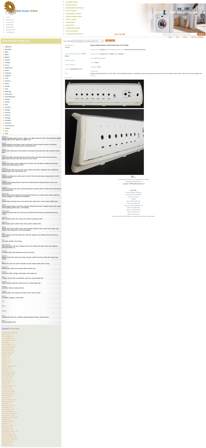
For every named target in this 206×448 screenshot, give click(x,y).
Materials (8, 94)
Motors (7, 99)
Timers (7, 128)
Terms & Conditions (197, 37)
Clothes (7, 62)
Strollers (8, 120)
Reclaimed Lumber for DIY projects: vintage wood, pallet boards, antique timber (133, 216)
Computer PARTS (73, 28)
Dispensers (9, 68)
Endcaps (8, 73)
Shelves (7, 115)
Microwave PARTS (73, 14)
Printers (8, 107)
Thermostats (9, 126)
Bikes (7, 55)
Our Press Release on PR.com (133, 192)
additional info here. (100, 58)
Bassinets (8, 49)
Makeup (8, 91)
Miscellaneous (10, 97)
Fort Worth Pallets (14, 328)
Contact (184, 37)
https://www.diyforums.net (134, 210)
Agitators (8, 47)
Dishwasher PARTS (74, 16)
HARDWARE (10, 25)
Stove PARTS (71, 11)
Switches (8, 123)
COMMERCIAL (10, 32)
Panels (7, 102)
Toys (6, 131)
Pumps (7, 110)
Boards (7, 60)
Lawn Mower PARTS (74, 34)
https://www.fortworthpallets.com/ (134, 205)
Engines (8, 76)
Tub (6, 133)
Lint (6, 89)
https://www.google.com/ (133, 203)
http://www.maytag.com (112, 49)
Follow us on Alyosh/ (133, 196)
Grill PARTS (71, 19)
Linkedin (133, 199)
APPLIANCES (10, 20)
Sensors (8, 112)
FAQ (177, 37)
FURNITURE (10, 22)
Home (170, 37)
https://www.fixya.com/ (133, 212)
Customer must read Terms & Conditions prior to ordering (133, 179)
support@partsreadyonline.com (133, 181)
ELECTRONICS (10, 30)
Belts (6, 52)
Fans (6, 78)
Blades (7, 57)
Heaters (8, 81)
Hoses (7, 83)
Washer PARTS (72, 2)
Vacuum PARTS (72, 31)
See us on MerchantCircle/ (134, 201)
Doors (7, 70)
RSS (134, 177)
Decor (7, 65)
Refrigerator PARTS (75, 8)
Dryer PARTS (71, 5)
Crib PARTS (70, 22)
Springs (8, 118)
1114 (92, 75)
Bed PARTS (70, 25)
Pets (6, 105)
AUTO (7, 17)
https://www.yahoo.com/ (133, 207)
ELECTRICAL (10, 27)
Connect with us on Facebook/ (134, 194)
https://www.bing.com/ (134, 214)
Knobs (7, 86)
